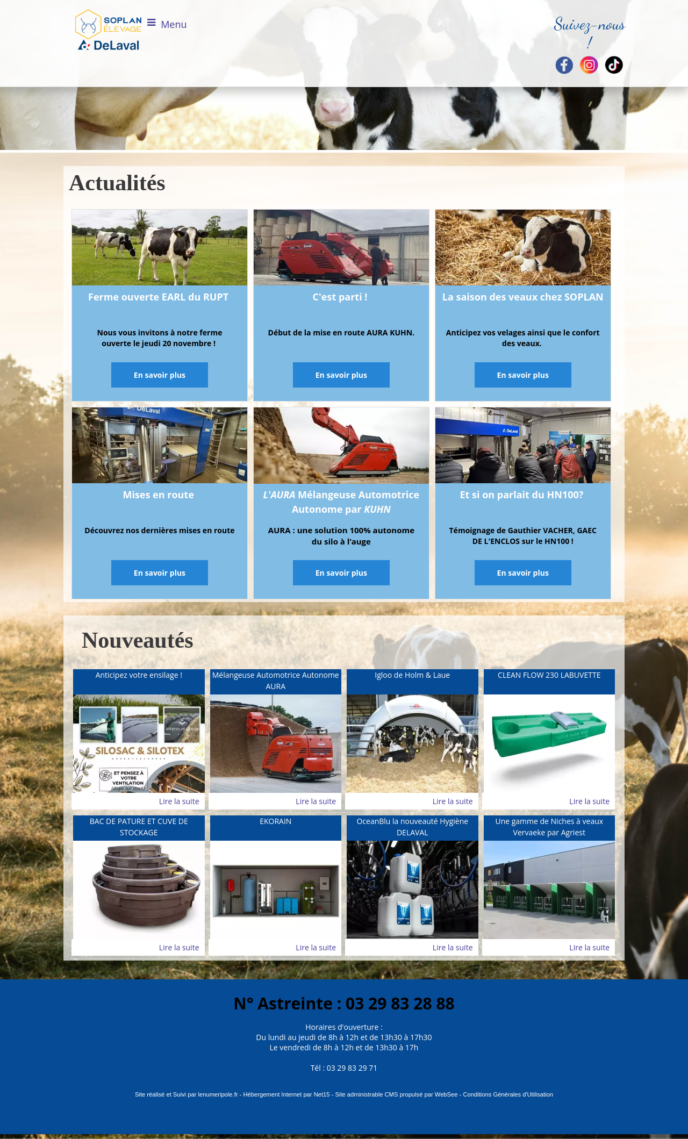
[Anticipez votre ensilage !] (139, 681)
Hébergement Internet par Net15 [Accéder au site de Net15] (286, 1094)
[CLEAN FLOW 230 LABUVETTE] (549, 681)
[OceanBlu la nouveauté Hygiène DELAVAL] (412, 828)
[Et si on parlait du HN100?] (523, 447)
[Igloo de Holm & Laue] (412, 681)
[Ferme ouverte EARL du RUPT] (159, 250)
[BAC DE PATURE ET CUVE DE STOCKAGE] (139, 828)
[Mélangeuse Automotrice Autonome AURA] (276, 681)
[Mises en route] (159, 447)
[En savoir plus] (159, 375)
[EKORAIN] (276, 828)
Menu (174, 24)
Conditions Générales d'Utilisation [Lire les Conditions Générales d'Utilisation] (508, 1094)
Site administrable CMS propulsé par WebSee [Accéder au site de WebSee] (396, 1094)
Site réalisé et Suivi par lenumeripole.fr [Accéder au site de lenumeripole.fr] (186, 1094)
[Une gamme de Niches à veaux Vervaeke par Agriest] (549, 828)
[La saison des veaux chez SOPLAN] (523, 250)
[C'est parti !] (341, 250)
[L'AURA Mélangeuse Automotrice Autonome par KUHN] (341, 447)
